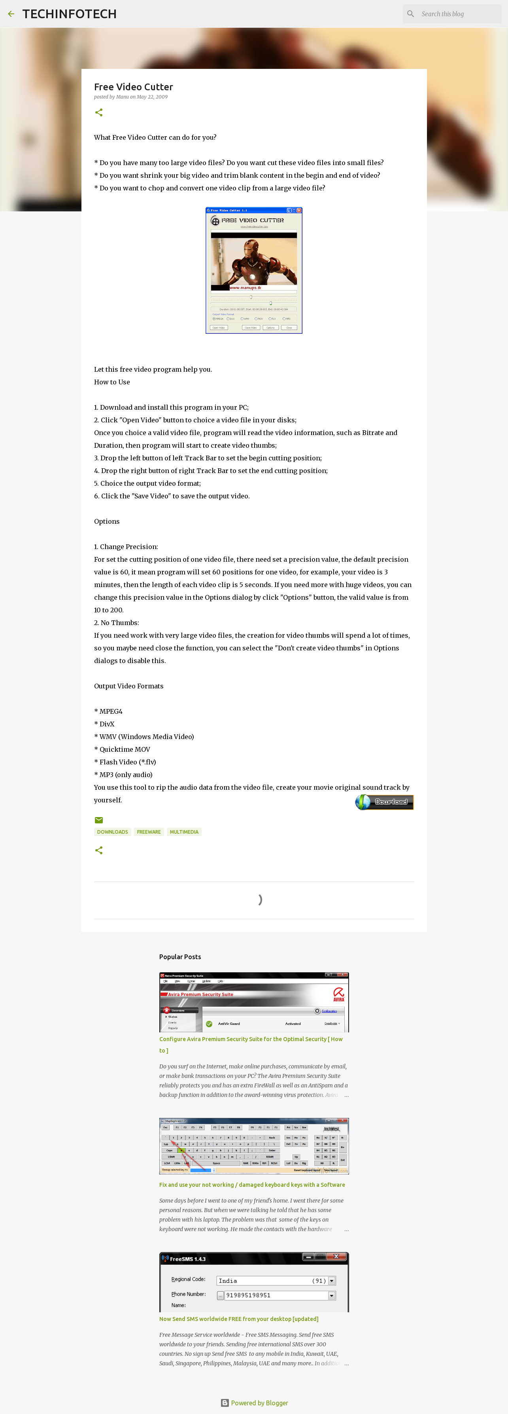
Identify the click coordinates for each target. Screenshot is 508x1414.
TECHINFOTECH (69, 13)
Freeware (149, 831)
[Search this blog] (460, 13)
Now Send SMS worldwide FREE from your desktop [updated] (239, 1319)
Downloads (112, 831)
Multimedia (184, 831)
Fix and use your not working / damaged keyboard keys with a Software (252, 1185)
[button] (99, 113)
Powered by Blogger (254, 1402)
